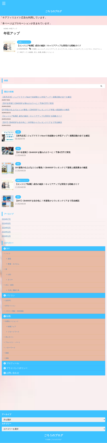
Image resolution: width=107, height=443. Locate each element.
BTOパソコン (12, 319)
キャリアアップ (55, 49)
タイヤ (11, 287)
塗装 (10, 261)
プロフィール (12, 390)
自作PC (9, 312)
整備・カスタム (14, 267)
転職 (58, 52)
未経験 (47, 52)
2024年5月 (6, 228)
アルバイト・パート (14, 364)
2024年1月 (6, 236)
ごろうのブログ (53, 11)
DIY (8, 248)
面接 (8, 377)
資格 (8, 384)
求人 (53, 52)
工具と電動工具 (14, 301)
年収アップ (39, 52)
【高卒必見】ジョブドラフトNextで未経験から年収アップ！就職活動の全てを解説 (36, 97)
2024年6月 (6, 223)
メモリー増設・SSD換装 (16, 326)
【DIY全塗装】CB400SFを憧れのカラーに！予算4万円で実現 (28, 103)
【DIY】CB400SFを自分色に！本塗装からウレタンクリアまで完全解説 (32, 122)
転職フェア (12, 344)
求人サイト (11, 357)
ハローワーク (11, 371)
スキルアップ (88, 49)
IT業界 (35, 49)
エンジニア (43, 49)
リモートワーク (14, 351)
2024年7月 (6, 219)
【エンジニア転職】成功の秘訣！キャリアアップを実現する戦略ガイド (51, 46)
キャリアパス (69, 49)
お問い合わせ (12, 400)
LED (10, 281)
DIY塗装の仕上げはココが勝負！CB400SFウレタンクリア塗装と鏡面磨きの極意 (35, 110)
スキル (78, 49)
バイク (9, 254)
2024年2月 (6, 232)
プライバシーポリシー (17, 395)
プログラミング (26, 52)
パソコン (10, 307)
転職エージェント (68, 52)
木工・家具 (11, 294)
